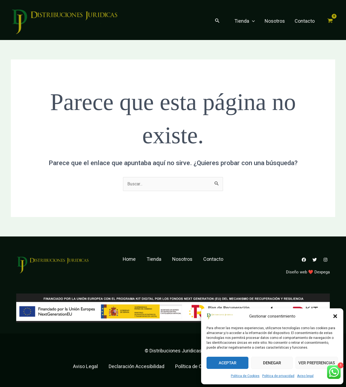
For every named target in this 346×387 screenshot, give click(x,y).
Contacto (305, 21)
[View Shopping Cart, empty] (330, 21)
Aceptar (227, 363)
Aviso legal (305, 375)
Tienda (244, 21)
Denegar (272, 363)
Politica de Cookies (245, 375)
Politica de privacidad (278, 375)
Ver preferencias (316, 363)
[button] (335, 316)
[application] (252, 21)
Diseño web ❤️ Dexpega (308, 275)
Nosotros (275, 21)
